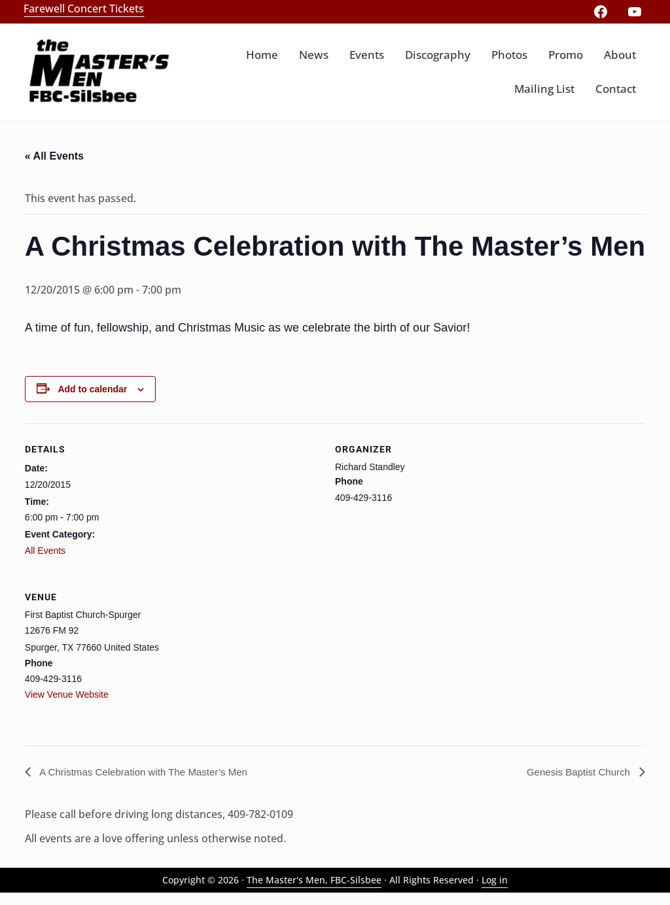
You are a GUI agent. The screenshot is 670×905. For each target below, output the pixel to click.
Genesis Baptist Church (576, 783)
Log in (495, 892)
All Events (45, 562)
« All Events (54, 167)
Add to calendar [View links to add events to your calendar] (92, 401)
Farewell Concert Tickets (88, 8)
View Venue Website (67, 706)
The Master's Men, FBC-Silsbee (314, 892)
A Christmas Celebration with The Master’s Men (148, 783)
